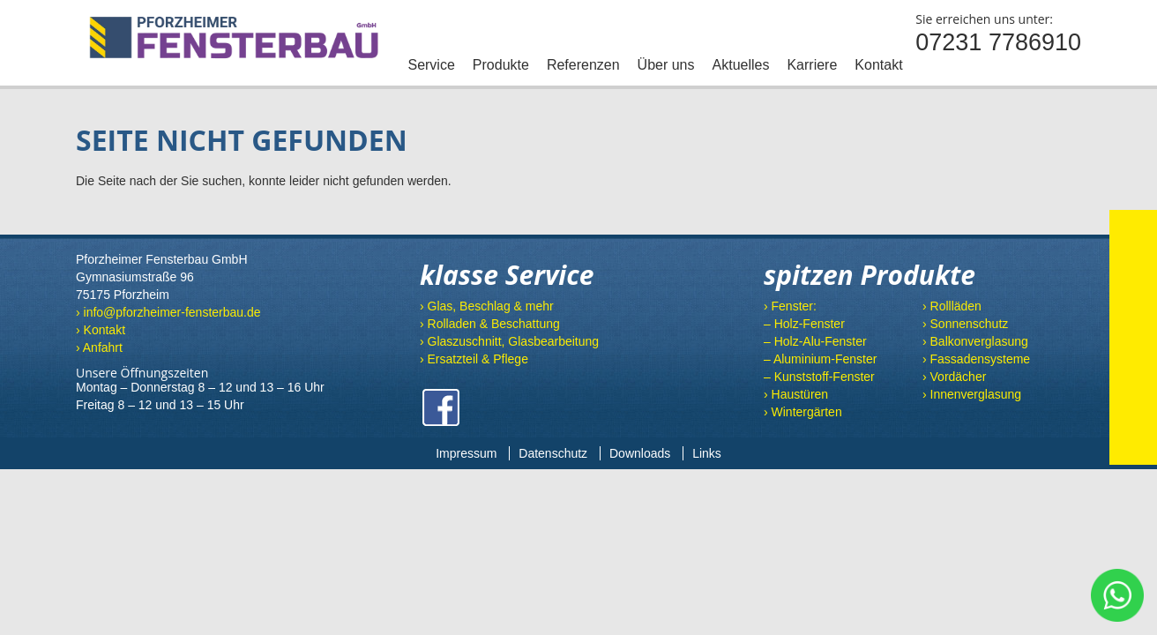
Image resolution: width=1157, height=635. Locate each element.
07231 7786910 (998, 42)
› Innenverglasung (971, 394)
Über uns (666, 64)
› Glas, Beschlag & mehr (487, 306)
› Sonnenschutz (965, 324)
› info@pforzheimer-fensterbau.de (168, 312)
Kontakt (878, 64)
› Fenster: (790, 306)
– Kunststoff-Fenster (819, 377)
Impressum (466, 453)
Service (430, 64)
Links (706, 453)
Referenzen (583, 64)
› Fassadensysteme (976, 359)
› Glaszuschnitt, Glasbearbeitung (509, 341)
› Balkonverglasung (975, 341)
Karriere (812, 64)
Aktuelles (741, 64)
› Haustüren (796, 394)
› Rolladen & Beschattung (490, 324)
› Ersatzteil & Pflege (474, 359)
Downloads (639, 453)
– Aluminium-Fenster (820, 359)
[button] (39, 596)
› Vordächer (954, 377)
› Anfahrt (99, 347)
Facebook (440, 407)
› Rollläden (952, 306)
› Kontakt (100, 330)
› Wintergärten (803, 412)
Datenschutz (553, 453)
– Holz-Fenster (804, 324)
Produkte (501, 64)
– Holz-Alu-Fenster (815, 341)
